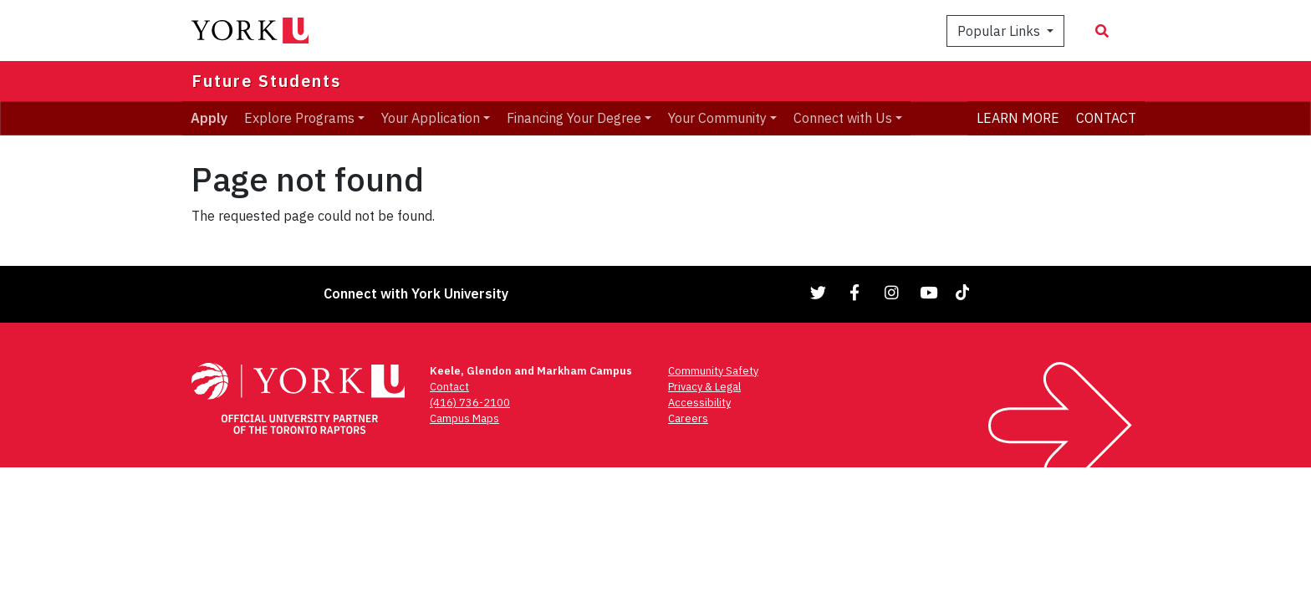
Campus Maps (464, 418)
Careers (688, 418)
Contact (449, 387)
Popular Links (1000, 31)
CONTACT (1106, 118)
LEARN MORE (1018, 118)
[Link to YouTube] (929, 292)
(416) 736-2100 (470, 402)
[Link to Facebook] (855, 292)
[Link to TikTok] (966, 292)
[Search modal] (1102, 31)
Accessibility (699, 402)
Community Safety (713, 371)
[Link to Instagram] (892, 292)
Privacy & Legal (704, 387)
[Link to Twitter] (818, 292)
